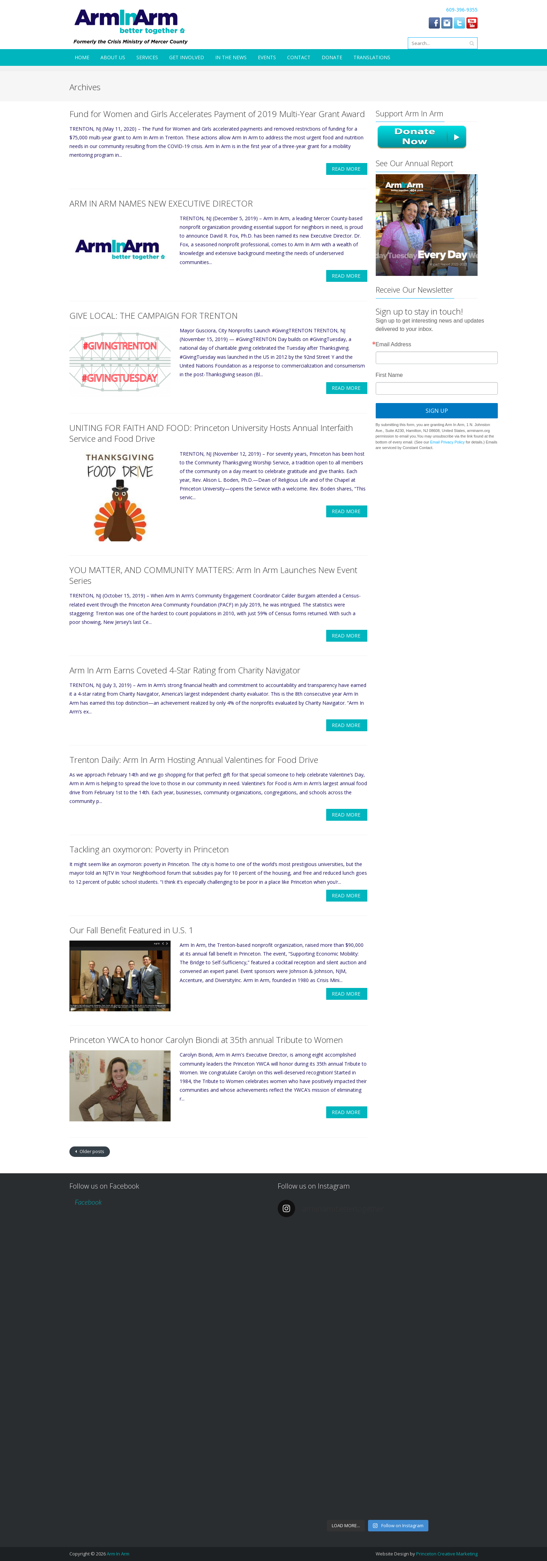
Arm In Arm (118, 1554)
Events (267, 57)
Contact (298, 57)
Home (82, 57)
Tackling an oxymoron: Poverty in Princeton (149, 849)
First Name (389, 375)
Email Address (393, 344)
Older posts (91, 1151)
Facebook (88, 1202)
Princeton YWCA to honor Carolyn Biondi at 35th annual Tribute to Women (206, 1039)
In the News (231, 57)
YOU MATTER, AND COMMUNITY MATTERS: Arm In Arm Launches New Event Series (213, 575)
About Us (112, 57)
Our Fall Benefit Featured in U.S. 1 (131, 930)
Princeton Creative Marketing (447, 1554)
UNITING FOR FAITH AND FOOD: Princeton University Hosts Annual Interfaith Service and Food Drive (211, 433)
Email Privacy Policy (447, 442)
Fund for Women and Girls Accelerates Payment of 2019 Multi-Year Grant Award (217, 113)
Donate (332, 57)
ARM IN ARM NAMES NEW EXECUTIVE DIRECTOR (161, 203)
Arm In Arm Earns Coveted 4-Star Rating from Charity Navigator (184, 670)
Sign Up (437, 411)
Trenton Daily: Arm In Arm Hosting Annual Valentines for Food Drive (193, 759)
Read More (346, 168)
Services (147, 57)
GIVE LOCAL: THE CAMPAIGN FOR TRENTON (153, 315)
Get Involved (186, 57)
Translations (371, 57)
